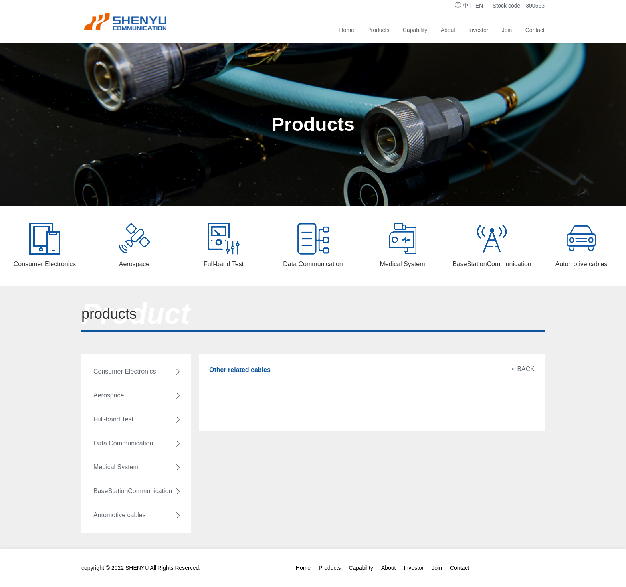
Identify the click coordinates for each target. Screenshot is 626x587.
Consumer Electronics (137, 371)
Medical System (137, 467)
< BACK (523, 369)
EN (479, 5)
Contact (535, 30)
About (448, 30)
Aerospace (137, 395)
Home (346, 30)
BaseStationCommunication (137, 491)
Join (507, 30)
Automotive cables (137, 515)
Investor (479, 30)
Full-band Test (137, 419)
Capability (415, 30)
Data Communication (137, 443)
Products (378, 30)
